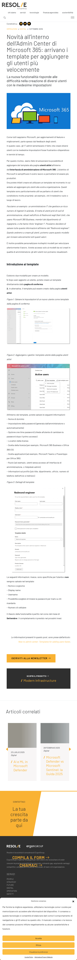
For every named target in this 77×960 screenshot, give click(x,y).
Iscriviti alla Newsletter (31, 658)
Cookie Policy (29, 957)
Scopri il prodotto (38, 676)
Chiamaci (31, 865)
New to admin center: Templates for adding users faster (44, 641)
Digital (23, 29)
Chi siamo (12, 12)
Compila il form (31, 857)
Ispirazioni (12, 29)
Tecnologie (34, 12)
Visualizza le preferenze (38, 952)
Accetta (38, 938)
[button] (73, 901)
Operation (12, 891)
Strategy (11, 882)
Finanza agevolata (50, 12)
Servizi (23, 12)
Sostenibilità (67, 12)
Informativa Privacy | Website (43, 957)
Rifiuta (38, 945)
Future (10, 885)
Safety (10, 894)
